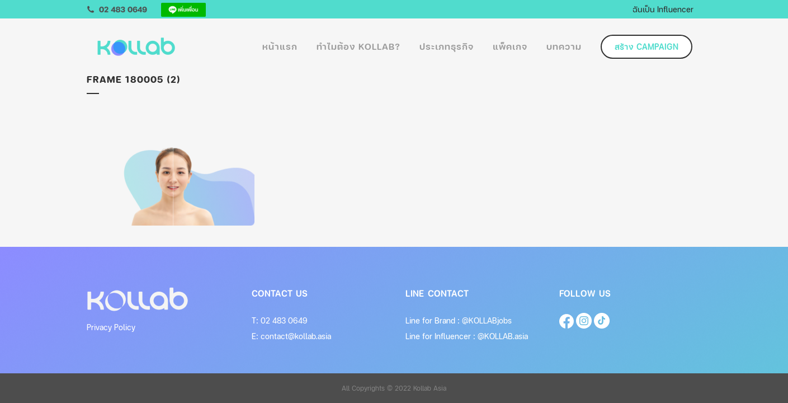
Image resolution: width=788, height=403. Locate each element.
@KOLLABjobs (487, 320)
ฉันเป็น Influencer (663, 9)
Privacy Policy (111, 327)
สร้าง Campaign (646, 46)
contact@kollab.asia (296, 336)
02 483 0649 (284, 320)
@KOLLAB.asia (503, 336)
